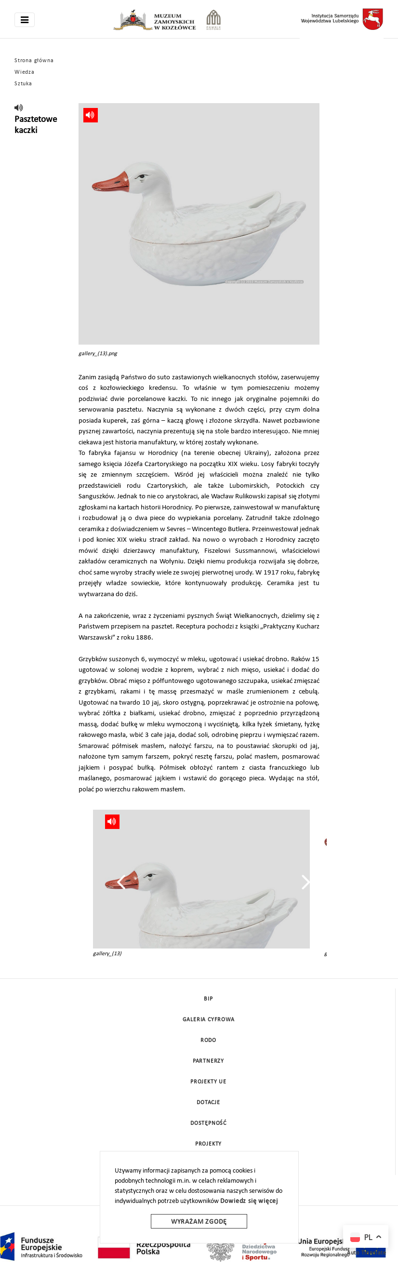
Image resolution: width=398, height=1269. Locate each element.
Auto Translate (366, 1253)
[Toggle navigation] (24, 20)
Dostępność (208, 1123)
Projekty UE (208, 1082)
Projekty (208, 1144)
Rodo (208, 1040)
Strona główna (33, 61)
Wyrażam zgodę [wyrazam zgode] (199, 1222)
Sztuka (23, 84)
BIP (208, 999)
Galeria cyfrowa (209, 1020)
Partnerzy (208, 1061)
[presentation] (121, 882)
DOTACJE (208, 1103)
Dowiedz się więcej (249, 1201)
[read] (19, 108)
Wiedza (24, 72)
